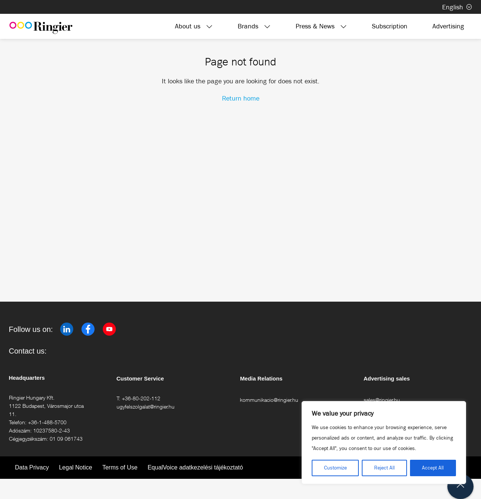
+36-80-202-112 (141, 398)
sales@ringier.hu (382, 400)
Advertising (448, 26)
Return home (240, 98)
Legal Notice (75, 467)
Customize (335, 468)
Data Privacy (32, 467)
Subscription (389, 26)
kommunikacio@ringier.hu (269, 400)
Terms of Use (120, 467)
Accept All (433, 468)
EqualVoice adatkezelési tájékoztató (195, 467)
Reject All (384, 468)
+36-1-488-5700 (47, 422)
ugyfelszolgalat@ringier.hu (146, 406)
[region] (384, 442)
